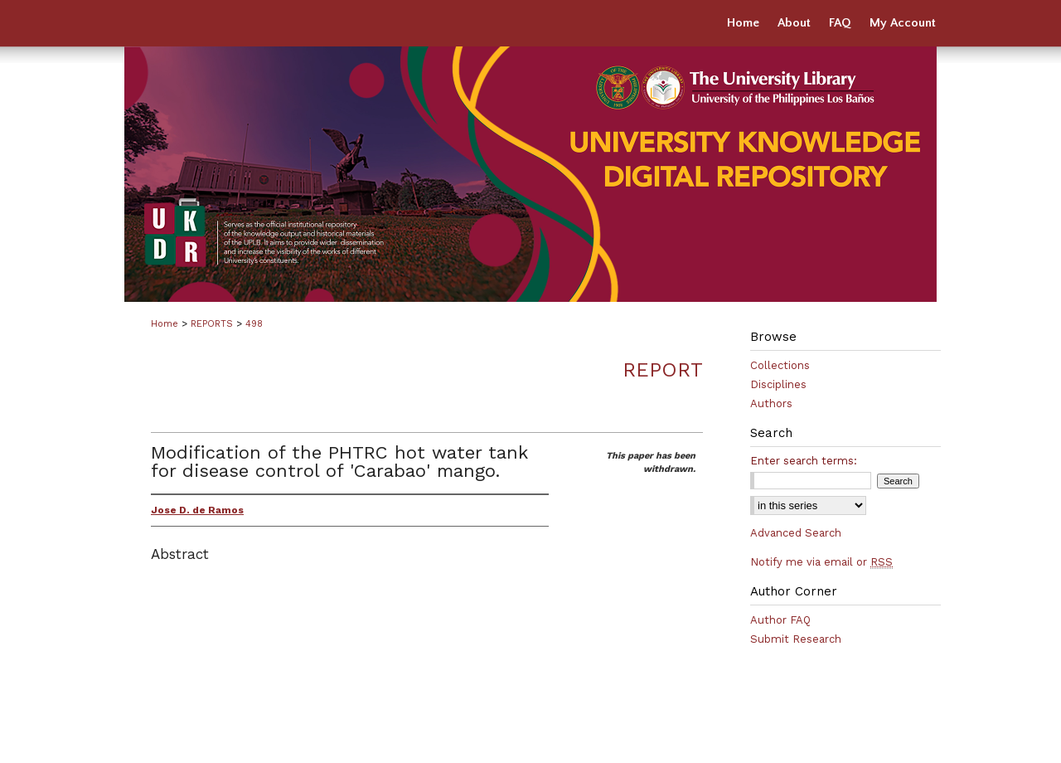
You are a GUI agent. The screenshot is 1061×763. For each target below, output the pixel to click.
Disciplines (778, 384)
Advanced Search (795, 533)
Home (164, 323)
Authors (771, 403)
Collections (780, 365)
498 (254, 323)
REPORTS (212, 323)
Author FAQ (780, 620)
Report (663, 370)
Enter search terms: (803, 460)
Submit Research (795, 639)
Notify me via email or (821, 562)
